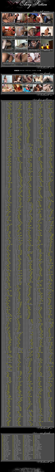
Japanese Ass (25, 349)
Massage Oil (35, 152)
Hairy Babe (25, 234)
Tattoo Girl (46, 249)
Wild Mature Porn (38, 449)
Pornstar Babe (36, 329)
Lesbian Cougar (26, 417)
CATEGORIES (34, 70)
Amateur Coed (5, 128)
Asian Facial (5, 236)
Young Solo (46, 419)
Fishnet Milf (25, 170)
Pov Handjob (35, 351)
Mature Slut (35, 192)
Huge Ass (25, 305)
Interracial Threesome (28, 348)
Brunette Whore (16, 207)
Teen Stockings (47, 308)
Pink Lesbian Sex (38, 446)
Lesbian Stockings (37, 127)
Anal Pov (4, 215)
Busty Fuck (15, 226)
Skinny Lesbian (47, 171)
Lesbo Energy (37, 435)
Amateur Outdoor (5, 163)
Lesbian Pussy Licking (38, 118)
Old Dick (35, 279)
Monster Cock (36, 251)
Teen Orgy (46, 293)
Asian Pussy (4, 253)
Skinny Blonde (47, 165)
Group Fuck (25, 226)
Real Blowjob (36, 396)
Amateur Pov (4, 165)
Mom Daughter (36, 241)
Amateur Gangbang (6, 147)
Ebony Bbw (15, 388)
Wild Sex (45, 393)
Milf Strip (35, 231)
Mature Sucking (36, 196)
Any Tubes (16, 435)
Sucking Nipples (47, 241)
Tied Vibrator (47, 327)
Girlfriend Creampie (27, 205)
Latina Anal (25, 378)
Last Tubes (17, 92)
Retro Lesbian (47, 104)
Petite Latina (36, 319)
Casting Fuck (15, 236)
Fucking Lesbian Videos (29, 449)
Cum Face (14, 319)
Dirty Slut (15, 368)
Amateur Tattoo (5, 180)
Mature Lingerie (36, 185)
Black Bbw (4, 393)
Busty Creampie (16, 224)
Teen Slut (46, 303)
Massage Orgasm (36, 153)
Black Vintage (16, 113)
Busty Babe (15, 217)
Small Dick (46, 187)
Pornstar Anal (36, 328)
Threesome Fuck (47, 324)
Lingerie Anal (36, 142)
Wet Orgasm (46, 367)
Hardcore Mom (25, 263)
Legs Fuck (25, 407)
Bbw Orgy (4, 299)
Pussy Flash (35, 382)
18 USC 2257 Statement (31, 469)
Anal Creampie (5, 205)
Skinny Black (46, 163)
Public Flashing (36, 373)
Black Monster (5, 412)
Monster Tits (36, 256)
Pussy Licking (36, 386)
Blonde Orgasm (16, 138)
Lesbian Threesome (37, 133)
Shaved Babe (46, 134)
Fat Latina (25, 133)
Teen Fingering (47, 279)
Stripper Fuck (47, 226)
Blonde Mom (15, 137)
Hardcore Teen (26, 268)
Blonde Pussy (15, 142)
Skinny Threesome (47, 180)
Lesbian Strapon (36, 128)
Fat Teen (25, 142)
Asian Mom (4, 248)
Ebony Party (15, 424)
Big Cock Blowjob (6, 356)
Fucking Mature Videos (29, 450)
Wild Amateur (46, 386)
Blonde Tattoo (16, 146)
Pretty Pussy (36, 367)
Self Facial (46, 123)
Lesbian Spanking (37, 124)
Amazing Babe (5, 187)
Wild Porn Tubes (7, 453)
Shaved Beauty (47, 137)
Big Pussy (4, 376)
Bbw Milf (4, 297)
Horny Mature (25, 293)
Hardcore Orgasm (26, 264)
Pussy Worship (36, 393)
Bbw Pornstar (5, 300)
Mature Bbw (35, 160)
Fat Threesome (26, 143)
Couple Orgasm (16, 307)
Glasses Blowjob (26, 210)
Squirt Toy (46, 220)
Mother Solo (35, 265)
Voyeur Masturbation (48, 363)
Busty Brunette (16, 221)
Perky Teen (35, 312)
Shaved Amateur (47, 132)
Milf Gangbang (36, 214)
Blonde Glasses (16, 131)
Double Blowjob (16, 377)
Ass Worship (4, 269)
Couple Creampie (16, 303)
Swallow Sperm (47, 245)
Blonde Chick (15, 124)
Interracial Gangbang (27, 336)
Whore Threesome (47, 381)
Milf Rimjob (35, 225)
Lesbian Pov (35, 117)
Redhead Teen (36, 420)
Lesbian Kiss (36, 103)
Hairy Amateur (26, 230)
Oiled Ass (35, 278)
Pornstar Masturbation (38, 338)
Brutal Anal (15, 209)
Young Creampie (47, 412)
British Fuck (15, 171)
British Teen (15, 172)
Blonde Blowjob (16, 123)
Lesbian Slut (36, 122)
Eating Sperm (15, 383)
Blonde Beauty (16, 121)
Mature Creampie (36, 170)
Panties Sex (35, 304)
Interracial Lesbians (27, 338)
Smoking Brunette (47, 195)
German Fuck (25, 190)
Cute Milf (15, 344)
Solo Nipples (46, 202)
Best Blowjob (5, 327)
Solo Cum (45, 197)
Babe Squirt (4, 279)
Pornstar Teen (36, 344)
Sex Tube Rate (17, 444)
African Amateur (5, 102)
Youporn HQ (6, 455)
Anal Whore (4, 222)
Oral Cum (35, 283)
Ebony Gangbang (16, 407)
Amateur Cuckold (5, 134)
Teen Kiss (46, 288)
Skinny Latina (47, 170)
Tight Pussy (46, 334)
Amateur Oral (5, 160)
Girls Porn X (37, 451)
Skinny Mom (46, 175)
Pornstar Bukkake (37, 332)
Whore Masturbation (48, 378)
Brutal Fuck (15, 211)
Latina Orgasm (26, 393)
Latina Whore (25, 405)
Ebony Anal (15, 386)
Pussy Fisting (36, 381)
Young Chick (46, 410)
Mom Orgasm (35, 245)
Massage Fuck (36, 151)
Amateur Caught (5, 124)
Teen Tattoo (46, 313)
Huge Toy (25, 318)
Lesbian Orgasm (36, 112)
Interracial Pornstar (27, 346)
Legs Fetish (25, 406)
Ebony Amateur (16, 385)
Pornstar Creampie (37, 334)
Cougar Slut (15, 300)
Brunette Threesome (17, 206)
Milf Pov (35, 224)
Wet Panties (46, 368)
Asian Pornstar (5, 250)
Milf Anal (35, 201)
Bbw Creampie (5, 285)
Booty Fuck (15, 160)
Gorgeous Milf (26, 220)
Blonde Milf (15, 136)
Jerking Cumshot (26, 358)
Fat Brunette (25, 129)
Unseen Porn (6, 451)
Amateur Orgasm (5, 161)
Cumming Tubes (27, 445)
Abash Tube (6, 456)
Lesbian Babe (25, 412)
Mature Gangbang (36, 176)
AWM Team (23, 469)
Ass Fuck (4, 265)
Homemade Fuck (26, 275)
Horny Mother (25, 297)
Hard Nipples (25, 256)
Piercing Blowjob (37, 323)
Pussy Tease (35, 392)
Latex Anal (25, 377)
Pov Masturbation (37, 352)
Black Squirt (15, 103)
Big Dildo (4, 372)
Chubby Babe (15, 256)
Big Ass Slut (5, 348)
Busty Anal (15, 215)
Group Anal (25, 224)
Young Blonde (46, 406)
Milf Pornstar (36, 222)
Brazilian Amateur (16, 162)
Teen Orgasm (46, 292)
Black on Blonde (16, 117)
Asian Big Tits (5, 231)
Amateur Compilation (6, 129)
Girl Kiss (25, 201)
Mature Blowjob (36, 165)
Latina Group (25, 386)
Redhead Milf (36, 416)
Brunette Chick (16, 182)
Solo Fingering (47, 200)
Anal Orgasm (4, 212)
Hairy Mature (25, 246)
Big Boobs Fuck (5, 352)
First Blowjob (26, 160)
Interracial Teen (26, 347)
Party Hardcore (36, 307)
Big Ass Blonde (5, 338)
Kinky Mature (25, 371)
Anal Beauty (4, 200)
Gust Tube (16, 436)
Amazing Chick (5, 190)
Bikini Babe (4, 386)
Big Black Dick (5, 351)
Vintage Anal (46, 346)
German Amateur (26, 186)
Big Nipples (4, 373)
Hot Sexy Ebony (27, 439)
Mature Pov (35, 191)
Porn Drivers (48, 92)
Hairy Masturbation (27, 245)
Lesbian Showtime (27, 458)
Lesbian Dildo (26, 419)
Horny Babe (25, 283)
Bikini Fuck (4, 387)
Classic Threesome (16, 275)
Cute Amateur (15, 336)
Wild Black (46, 388)
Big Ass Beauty (5, 337)
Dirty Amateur (16, 358)
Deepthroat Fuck (16, 351)
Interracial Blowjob (27, 323)
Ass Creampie (5, 261)
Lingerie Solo (36, 143)
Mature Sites (37, 445)
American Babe (5, 195)
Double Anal (15, 376)
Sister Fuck (46, 157)
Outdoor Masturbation (37, 298)
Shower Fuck (46, 153)
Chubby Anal (15, 255)
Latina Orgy (25, 395)
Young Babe (46, 402)
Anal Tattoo (4, 219)
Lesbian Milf (36, 108)
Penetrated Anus (36, 308)
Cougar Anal (15, 297)
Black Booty (4, 397)
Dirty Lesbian (16, 366)
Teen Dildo (46, 273)
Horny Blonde (25, 285)
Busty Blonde (15, 220)
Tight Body (46, 332)
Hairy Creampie (26, 240)
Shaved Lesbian (47, 146)
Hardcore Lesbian (26, 261)
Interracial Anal (26, 319)
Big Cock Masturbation (7, 362)
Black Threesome (16, 109)
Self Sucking (46, 124)
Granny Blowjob (26, 221)
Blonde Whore (15, 148)
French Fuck (25, 181)
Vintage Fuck (46, 351)
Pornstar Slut (36, 343)
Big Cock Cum (5, 358)
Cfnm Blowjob (15, 239)
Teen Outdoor (46, 294)
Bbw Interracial (5, 290)
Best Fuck (4, 329)
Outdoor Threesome (37, 300)
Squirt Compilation (48, 217)
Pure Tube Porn (17, 441)
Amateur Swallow (5, 177)
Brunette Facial (16, 187)
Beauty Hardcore (5, 318)
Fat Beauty (25, 127)
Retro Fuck (46, 103)
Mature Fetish (36, 173)
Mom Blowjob (35, 240)
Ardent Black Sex (17, 449)
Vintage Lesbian (47, 352)
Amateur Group (5, 148)
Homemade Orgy (26, 279)
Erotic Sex (25, 112)
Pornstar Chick (36, 333)
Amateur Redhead (5, 166)
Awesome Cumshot (5, 270)
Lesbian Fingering (27, 424)
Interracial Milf (26, 339)
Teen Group (46, 285)
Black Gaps (16, 451)
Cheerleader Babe (16, 250)
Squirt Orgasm (47, 219)
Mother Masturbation (37, 261)
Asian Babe (4, 229)
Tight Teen (46, 336)
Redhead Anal (36, 406)
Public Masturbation (37, 376)
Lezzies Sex (37, 441)
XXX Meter (37, 450)
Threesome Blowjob (47, 322)
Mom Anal (35, 239)
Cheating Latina (16, 244)
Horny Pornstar (26, 298)
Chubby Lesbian (16, 263)
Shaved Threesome (47, 152)
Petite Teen (35, 322)
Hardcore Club (26, 259)
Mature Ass (35, 158)
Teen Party (46, 295)
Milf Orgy (35, 221)
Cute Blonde (15, 338)
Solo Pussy (46, 205)
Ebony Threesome (26, 108)
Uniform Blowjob (47, 342)
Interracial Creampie (27, 327)
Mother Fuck (35, 260)
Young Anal (46, 400)
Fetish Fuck (25, 151)
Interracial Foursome (27, 333)
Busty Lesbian (16, 229)
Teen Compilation (47, 265)
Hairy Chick (25, 239)
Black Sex (4, 422)
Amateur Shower (5, 168)
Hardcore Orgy (26, 265)
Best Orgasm (4, 332)
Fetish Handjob (26, 152)
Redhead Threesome (37, 421)
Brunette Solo (16, 201)
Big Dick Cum (5, 368)
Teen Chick (46, 264)
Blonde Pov (15, 141)
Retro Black (35, 422)
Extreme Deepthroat (27, 114)
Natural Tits (36, 273)
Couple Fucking (16, 304)
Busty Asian (15, 216)
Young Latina (46, 415)
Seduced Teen (46, 122)
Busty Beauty (15, 219)
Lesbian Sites (27, 459)
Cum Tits (14, 331)
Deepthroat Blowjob (17, 348)
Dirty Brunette (16, 362)
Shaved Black (46, 138)
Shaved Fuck (46, 143)
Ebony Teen (25, 107)
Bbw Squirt (4, 305)
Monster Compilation (37, 253)
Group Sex (25, 229)
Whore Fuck (46, 377)
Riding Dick (46, 113)
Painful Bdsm (36, 302)
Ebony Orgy (15, 422)
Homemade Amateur (26, 269)
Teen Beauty (46, 258)
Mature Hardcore (36, 180)
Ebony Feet (15, 402)
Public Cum (35, 371)
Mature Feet (35, 172)
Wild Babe (46, 387)
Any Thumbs (6, 459)
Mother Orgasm (36, 263)
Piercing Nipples (37, 324)
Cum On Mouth (15, 324)
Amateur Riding (5, 167)
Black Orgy (4, 415)
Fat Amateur (25, 122)
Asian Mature (5, 245)
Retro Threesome (47, 108)
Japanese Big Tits (27, 351)
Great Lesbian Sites (28, 454)
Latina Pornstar (26, 396)
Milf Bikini (35, 204)
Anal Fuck (4, 210)
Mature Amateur (36, 156)
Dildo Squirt (15, 357)
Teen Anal (46, 253)
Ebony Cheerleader (16, 395)
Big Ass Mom (4, 347)
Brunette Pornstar (16, 196)
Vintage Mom (46, 357)
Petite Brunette (36, 317)
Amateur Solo (5, 171)
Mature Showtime (38, 444)
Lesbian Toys (36, 136)
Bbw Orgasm (4, 298)
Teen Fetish (46, 278)
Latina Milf (25, 391)
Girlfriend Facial (27, 206)
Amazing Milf (5, 192)
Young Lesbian (47, 416)
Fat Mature (25, 136)
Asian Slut (4, 255)
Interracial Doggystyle (28, 331)
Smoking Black (47, 192)
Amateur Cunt (5, 137)
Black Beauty (5, 395)
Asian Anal (4, 226)
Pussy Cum (35, 380)
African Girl (5, 107)
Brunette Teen (16, 205)
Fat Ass (24, 124)
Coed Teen (15, 290)
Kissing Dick (25, 375)
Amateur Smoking (5, 170)
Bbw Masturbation (6, 295)
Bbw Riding (4, 303)
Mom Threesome (36, 249)
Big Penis (4, 375)
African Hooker (5, 108)
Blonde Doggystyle (16, 127)
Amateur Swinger (5, 178)
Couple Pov (15, 308)
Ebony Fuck (15, 405)
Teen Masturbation (47, 290)
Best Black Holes (17, 450)
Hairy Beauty (25, 235)
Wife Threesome (47, 385)
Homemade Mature (26, 278)
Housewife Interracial (28, 304)
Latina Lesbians (26, 388)
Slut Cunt (46, 185)
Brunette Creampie (16, 185)
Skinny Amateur (47, 160)
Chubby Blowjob (16, 259)
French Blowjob (26, 180)
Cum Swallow (15, 329)
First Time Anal (26, 165)
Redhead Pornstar (37, 417)
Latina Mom (25, 392)
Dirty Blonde (15, 361)
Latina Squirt (26, 401)
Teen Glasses (46, 284)
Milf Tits (35, 236)
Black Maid (4, 407)
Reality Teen (36, 405)
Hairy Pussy (25, 249)
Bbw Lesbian (4, 293)
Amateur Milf (5, 156)
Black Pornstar (5, 417)
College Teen (15, 295)
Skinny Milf (46, 173)
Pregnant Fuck (36, 361)
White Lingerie (47, 373)
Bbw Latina (4, 292)
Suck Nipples (46, 230)
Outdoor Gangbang (37, 295)
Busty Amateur (16, 214)
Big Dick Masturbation (7, 371)
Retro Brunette (47, 102)
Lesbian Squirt (36, 126)
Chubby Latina (16, 261)
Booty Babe (15, 158)
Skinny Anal (46, 161)
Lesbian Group (36, 102)
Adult (5, 458)
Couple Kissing (16, 305)
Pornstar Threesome (37, 346)
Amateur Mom (4, 157)
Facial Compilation (27, 117)
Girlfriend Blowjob (27, 204)
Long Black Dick (36, 147)
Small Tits (46, 190)
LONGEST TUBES (28, 70)
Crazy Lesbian (16, 313)
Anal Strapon (5, 217)
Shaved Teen (46, 151)
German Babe (25, 187)
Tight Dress (46, 333)
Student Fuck (46, 229)
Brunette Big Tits (16, 177)
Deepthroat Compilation (18, 349)
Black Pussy (4, 421)
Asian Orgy (4, 249)
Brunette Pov (15, 197)
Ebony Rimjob (25, 102)
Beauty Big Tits (5, 314)
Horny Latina (25, 292)
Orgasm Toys (35, 289)
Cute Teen (15, 346)
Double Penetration (17, 381)
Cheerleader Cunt (16, 251)
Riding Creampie (47, 112)
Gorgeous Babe (26, 215)
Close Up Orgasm (16, 283)
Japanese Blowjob (26, 352)
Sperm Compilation (47, 210)
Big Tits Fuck (5, 380)
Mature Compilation (37, 168)
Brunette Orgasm (16, 195)
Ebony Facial (15, 401)
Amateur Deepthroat (6, 138)
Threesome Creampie (48, 323)
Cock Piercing (16, 288)
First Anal (25, 158)
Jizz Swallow (25, 363)
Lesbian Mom (35, 109)
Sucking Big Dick (47, 235)
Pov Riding (35, 356)
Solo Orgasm (46, 204)
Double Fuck (15, 380)
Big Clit (4, 353)
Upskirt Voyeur (47, 343)
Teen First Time (47, 280)
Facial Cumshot (26, 118)
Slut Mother (46, 186)
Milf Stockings (36, 230)
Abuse (38, 469)
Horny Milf (25, 294)
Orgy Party (35, 290)
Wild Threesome (47, 397)
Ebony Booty (15, 392)
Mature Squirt (36, 195)
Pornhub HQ (28, 92)
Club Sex (14, 285)
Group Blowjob (26, 225)
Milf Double (35, 210)
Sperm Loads (46, 215)
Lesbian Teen (36, 132)
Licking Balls (36, 141)
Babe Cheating (5, 275)
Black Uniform (16, 112)
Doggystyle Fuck (16, 373)
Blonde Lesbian (16, 133)
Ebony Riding (15, 425)
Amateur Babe (5, 117)
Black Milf (4, 410)
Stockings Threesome (48, 225)
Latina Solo (25, 400)
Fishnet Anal (25, 167)
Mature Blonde (36, 163)
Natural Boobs (36, 268)
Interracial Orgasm (27, 342)
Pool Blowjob (36, 327)
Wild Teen (46, 396)
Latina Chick (25, 382)
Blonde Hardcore (16, 132)
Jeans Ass (25, 357)
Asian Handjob (5, 240)
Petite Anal (35, 313)
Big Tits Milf (5, 382)
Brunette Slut (16, 200)
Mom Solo (35, 246)
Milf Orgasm (35, 220)
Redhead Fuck (36, 412)
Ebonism (15, 455)
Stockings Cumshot (47, 221)
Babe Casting (5, 274)
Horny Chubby (25, 288)
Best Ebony (4, 328)
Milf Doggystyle (36, 209)
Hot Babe (25, 302)
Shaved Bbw (46, 136)
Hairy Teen (25, 250)
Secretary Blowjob (47, 121)
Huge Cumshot (25, 309)
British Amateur (16, 168)
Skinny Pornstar (47, 176)
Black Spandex (16, 102)
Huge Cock (25, 308)
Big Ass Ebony (5, 342)
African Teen (5, 112)
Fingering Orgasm (26, 156)
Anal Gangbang (5, 211)
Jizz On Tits (25, 362)
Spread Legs (46, 216)
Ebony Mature (15, 417)
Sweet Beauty (46, 246)
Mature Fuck (35, 175)
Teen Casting (46, 261)
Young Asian (46, 401)
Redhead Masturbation (37, 415)
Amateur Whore (5, 185)
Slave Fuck (46, 182)
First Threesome (26, 163)
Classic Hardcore (16, 273)
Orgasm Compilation (37, 288)
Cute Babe (15, 337)
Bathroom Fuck (5, 280)
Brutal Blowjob (16, 210)
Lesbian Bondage (26, 415)
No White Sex (27, 444)
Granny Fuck (25, 222)
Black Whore (15, 114)
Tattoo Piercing (47, 251)
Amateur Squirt (5, 172)
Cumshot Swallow (16, 333)
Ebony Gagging (16, 406)
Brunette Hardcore (16, 190)
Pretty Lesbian (36, 366)
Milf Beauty (35, 202)
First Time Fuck (26, 166)
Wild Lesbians (47, 391)
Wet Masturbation (47, 366)
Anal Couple (4, 204)
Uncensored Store (7, 450)
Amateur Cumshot (5, 136)
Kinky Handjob (26, 368)
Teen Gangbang (47, 283)
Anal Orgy (4, 214)
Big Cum (3, 363)
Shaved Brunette (47, 141)
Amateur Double (5, 142)
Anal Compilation (6, 202)
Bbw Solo (4, 304)
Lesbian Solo (36, 123)
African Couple (5, 104)
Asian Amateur (5, 225)
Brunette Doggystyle (17, 186)
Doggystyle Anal (16, 372)
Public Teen (35, 378)
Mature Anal (35, 157)
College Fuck (15, 292)
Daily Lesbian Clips (28, 446)
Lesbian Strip (36, 129)
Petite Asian (36, 314)
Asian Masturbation (6, 244)
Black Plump (4, 416)
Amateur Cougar (5, 131)
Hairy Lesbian (26, 244)
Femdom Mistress (26, 147)
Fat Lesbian (25, 134)
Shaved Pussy (46, 148)
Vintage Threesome (47, 362)
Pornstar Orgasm (36, 339)
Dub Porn (48, 83)
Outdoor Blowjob (36, 293)
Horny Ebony (25, 290)
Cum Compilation (16, 317)
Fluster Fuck (7, 92)
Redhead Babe (36, 407)
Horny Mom (25, 295)
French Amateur (26, 178)
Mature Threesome (37, 197)
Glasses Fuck (25, 212)
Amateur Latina (5, 153)
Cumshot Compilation (17, 332)
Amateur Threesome (6, 182)
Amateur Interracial (6, 152)
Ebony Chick (15, 396)
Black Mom (4, 411)
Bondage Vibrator (16, 156)
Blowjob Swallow (16, 152)
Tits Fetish (46, 338)
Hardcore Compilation (27, 260)
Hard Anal (25, 254)
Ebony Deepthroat (16, 400)
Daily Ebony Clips (18, 453)
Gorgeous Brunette (27, 217)
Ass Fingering (5, 263)
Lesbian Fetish (26, 422)
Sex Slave (46, 128)
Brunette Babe (16, 175)
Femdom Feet (25, 146)
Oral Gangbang (36, 285)
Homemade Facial (26, 273)
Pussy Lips (35, 387)
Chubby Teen (15, 269)
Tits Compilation (47, 337)
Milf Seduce (35, 226)
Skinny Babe (46, 162)
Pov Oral (35, 353)
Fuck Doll (25, 182)
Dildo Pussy (15, 356)
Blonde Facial (16, 128)
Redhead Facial (36, 411)
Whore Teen (46, 380)
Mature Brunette (36, 166)
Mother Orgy (35, 264)
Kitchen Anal (25, 376)
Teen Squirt (46, 307)
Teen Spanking (47, 305)
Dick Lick (15, 353)
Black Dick (4, 402)
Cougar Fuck (15, 298)
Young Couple (46, 411)
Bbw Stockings (5, 307)
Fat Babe (25, 126)
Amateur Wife (5, 186)
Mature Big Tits (36, 162)
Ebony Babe (15, 387)
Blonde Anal (15, 118)
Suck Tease (46, 231)
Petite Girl (35, 318)
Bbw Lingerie (5, 294)
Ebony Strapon (26, 104)
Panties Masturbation (37, 303)
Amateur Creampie (6, 133)
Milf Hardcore (36, 216)
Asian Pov (4, 251)
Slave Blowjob (47, 181)
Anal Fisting (5, 209)
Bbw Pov (3, 302)
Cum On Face (15, 323)
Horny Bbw (25, 284)
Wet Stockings (47, 371)
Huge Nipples (25, 314)
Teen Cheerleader (47, 263)
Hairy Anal (25, 231)
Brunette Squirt (16, 202)
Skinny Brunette (47, 167)
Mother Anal (35, 258)
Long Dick (35, 148)
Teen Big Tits (47, 259)
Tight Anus (46, 329)
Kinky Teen (25, 372)
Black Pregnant (5, 420)
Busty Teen (15, 234)
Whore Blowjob (47, 376)
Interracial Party (27, 344)
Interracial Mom (26, 341)
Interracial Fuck (26, 334)
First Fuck (25, 161)
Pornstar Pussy (36, 342)
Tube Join (17, 83)
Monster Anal (36, 250)
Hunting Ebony (27, 441)
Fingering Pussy (26, 157)
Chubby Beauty (16, 258)
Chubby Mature (16, 264)
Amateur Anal (5, 114)
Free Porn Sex (37, 455)
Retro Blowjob (36, 425)
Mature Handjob (36, 178)
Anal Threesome (5, 220)
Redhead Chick (36, 410)
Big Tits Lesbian (6, 381)
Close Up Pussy (16, 284)
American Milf (5, 197)
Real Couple (35, 400)
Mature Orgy (35, 190)
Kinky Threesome (26, 373)
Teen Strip (46, 309)
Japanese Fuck (26, 353)
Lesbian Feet (25, 421)
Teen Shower (46, 302)
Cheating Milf (16, 245)
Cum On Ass (15, 322)
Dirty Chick (15, 363)
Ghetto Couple (26, 195)
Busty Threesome (16, 235)
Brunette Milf (16, 192)
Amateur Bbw (4, 118)
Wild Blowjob (46, 390)
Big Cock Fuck (5, 361)
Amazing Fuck (5, 191)
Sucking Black (47, 236)
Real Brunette (36, 397)
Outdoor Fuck (36, 294)
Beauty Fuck (4, 317)
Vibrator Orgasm (47, 344)
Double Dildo (15, 378)
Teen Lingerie (47, 289)
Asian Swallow (5, 258)
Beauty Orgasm (5, 319)
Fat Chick (25, 131)
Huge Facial (25, 313)
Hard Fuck (25, 255)
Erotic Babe (25, 109)
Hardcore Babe (26, 258)
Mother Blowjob (36, 259)
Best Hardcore (5, 331)
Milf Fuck (35, 212)
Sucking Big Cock (47, 234)
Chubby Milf (15, 265)
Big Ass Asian (5, 334)
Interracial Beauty (27, 322)
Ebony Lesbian (16, 415)
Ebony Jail (15, 411)
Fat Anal (25, 123)
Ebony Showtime (27, 436)
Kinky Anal (25, 366)
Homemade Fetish (26, 274)
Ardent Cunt (28, 83)
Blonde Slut (15, 143)
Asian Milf (4, 246)
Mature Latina (36, 182)
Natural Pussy (36, 270)
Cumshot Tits (15, 334)
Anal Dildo (4, 206)
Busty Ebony (15, 225)
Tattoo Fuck (46, 248)
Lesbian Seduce (36, 119)
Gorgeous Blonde (26, 216)
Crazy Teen (15, 314)
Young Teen (46, 420)
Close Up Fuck (16, 280)
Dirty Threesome (16, 371)
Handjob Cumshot (26, 253)
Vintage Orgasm (47, 358)
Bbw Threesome (5, 309)
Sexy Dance (46, 131)
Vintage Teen (46, 361)
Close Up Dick (16, 279)
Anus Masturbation (6, 224)
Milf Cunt (35, 207)
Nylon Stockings (36, 275)
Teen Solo (46, 304)
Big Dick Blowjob (6, 366)
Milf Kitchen (36, 217)
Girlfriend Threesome (27, 209)
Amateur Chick (5, 127)
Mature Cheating (36, 167)
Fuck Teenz (26, 453)
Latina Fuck (25, 385)
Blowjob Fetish (16, 151)
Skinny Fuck (46, 168)
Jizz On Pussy (26, 361)
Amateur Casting (5, 123)
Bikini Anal (4, 385)
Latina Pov (25, 397)
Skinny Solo (46, 177)
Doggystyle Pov (16, 375)
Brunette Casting (16, 181)
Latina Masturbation (27, 390)
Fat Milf (25, 137)
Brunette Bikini (16, 178)
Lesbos (36, 439)
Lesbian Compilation (27, 416)
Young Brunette (47, 407)
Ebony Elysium (17, 458)
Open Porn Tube (38, 458)
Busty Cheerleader (16, 222)
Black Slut (4, 424)
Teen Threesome (47, 314)
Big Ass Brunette (6, 339)
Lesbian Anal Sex (26, 410)
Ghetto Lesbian (26, 197)
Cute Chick (15, 341)
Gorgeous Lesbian (26, 219)
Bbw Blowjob (4, 283)
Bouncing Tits (16, 161)
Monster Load (36, 254)
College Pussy (16, 294)
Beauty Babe (4, 313)
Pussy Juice (35, 385)
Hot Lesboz (26, 455)
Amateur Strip (5, 175)
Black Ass (4, 391)
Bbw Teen (4, 308)
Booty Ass (15, 157)
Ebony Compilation (16, 397)
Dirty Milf (15, 367)
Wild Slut (46, 395)
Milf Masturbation (37, 219)
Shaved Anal (46, 133)
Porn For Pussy (38, 453)
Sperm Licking (47, 214)
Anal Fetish (4, 207)
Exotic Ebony (25, 113)
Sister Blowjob (47, 156)
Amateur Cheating (6, 126)
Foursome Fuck (26, 177)
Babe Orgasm (4, 278)
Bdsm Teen (4, 312)
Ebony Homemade (16, 410)
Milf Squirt (35, 229)
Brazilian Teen (16, 167)
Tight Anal (46, 328)
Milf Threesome (36, 235)
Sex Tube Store (17, 445)
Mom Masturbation (37, 244)
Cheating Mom (15, 246)
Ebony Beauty (15, 390)
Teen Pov (45, 298)
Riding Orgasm (47, 117)
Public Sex (35, 377)
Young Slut (46, 417)
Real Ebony (35, 401)
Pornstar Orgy (36, 341)
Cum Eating (15, 318)
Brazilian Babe (16, 165)
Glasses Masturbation (27, 214)
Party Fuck (35, 305)
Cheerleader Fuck (16, 253)
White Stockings (47, 375)
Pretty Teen (35, 368)
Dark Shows (16, 454)
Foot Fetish (25, 173)
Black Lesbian (5, 406)
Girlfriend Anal (26, 202)
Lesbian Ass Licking (27, 411)
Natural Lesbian (36, 269)
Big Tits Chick (5, 378)
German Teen (25, 191)
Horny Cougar (25, 289)
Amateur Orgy (5, 162)
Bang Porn (38, 83)
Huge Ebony (25, 312)
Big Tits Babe (5, 377)
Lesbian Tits (36, 134)
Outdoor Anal (36, 292)
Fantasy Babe (25, 119)
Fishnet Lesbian (26, 168)
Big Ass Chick (5, 341)
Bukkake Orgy (15, 212)
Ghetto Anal (25, 192)
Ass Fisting (4, 264)
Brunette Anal (16, 173)
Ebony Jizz (15, 412)
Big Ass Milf (5, 346)
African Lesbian (5, 109)
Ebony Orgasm (15, 421)
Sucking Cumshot (47, 239)
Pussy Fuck (35, 383)
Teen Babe (46, 255)
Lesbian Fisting (26, 425)
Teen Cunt (46, 269)
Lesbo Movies (37, 436)
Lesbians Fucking (37, 138)
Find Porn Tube (38, 456)
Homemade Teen (26, 280)
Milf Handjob (36, 215)
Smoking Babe (46, 191)
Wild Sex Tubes (7, 454)
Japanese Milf (26, 356)
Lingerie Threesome (37, 146)
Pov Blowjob (35, 347)
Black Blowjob (5, 396)
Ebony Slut (25, 103)
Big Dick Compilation (6, 367)
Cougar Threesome (16, 302)
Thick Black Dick (47, 319)
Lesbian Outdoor (36, 114)
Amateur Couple (5, 132)
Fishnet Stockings (27, 171)
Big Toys (4, 383)
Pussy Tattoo (36, 391)
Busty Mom (15, 231)
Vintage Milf (46, 356)
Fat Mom (24, 138)
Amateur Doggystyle (6, 141)
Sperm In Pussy (47, 212)
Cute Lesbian (15, 343)
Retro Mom (46, 107)
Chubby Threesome (16, 270)
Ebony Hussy (26, 435)
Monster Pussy (36, 255)
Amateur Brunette (6, 122)
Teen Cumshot (46, 268)
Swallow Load (46, 244)
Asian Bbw (4, 230)
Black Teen (15, 108)
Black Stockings (16, 104)
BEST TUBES (17, 70)
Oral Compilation (37, 280)
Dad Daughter (15, 347)
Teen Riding (46, 300)
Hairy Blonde (25, 236)
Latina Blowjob (26, 381)
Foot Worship (25, 175)
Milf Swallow (36, 234)
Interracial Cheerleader (28, 324)
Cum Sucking (15, 328)
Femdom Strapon (26, 148)
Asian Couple (5, 235)
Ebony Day (16, 456)
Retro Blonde (36, 424)
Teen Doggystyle (47, 274)
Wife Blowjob (46, 383)
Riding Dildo (46, 114)
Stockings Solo (47, 224)
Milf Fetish (35, 211)
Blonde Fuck (15, 129)
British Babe (15, 170)
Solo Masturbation (47, 201)
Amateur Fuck (5, 146)
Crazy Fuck (15, 312)
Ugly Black (46, 341)
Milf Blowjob (36, 205)
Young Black (46, 405)
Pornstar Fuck (36, 336)
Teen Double (46, 275)
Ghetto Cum (25, 196)
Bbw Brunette (5, 284)
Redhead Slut (36, 419)
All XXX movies (7, 83)
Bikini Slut (4, 388)
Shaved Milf (46, 147)
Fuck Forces (38, 92)
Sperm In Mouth (47, 211)
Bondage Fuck (15, 153)
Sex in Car (46, 129)
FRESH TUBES (22, 70)
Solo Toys (46, 207)
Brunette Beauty (16, 176)
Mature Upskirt (36, 200)
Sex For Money (47, 126)
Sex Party (46, 127)
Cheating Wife (16, 249)
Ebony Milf (15, 419)
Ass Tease (4, 268)
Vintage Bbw (46, 348)
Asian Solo (4, 256)
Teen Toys (46, 317)
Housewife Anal (26, 303)
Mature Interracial (37, 181)
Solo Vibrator (47, 209)
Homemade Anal (26, 270)
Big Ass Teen (5, 349)
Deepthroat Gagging (17, 352)
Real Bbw (35, 395)
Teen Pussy (46, 299)
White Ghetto (46, 372)
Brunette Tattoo (16, 204)
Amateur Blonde (5, 119)
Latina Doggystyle (27, 383)
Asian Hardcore (5, 241)
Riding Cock (46, 109)
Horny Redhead (26, 299)
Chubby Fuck (15, 260)
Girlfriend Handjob (27, 207)
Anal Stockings (5, 216)
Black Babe (4, 392)
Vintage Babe (46, 347)
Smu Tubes (16, 446)
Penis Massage (36, 309)
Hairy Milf (25, 248)
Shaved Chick (46, 142)
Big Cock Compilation (6, 357)
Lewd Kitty (37, 440)
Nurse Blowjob (36, 274)
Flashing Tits (26, 172)
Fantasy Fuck (25, 121)
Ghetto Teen (25, 200)
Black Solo (4, 425)
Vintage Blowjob (47, 349)
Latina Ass (25, 380)
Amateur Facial (5, 143)
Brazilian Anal (16, 163)
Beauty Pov (4, 322)
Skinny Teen (46, 178)
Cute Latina (15, 342)
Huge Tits (25, 317)
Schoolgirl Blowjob (48, 119)
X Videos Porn (37, 454)
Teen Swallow (46, 312)
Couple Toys (15, 309)
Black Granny (5, 405)
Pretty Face (35, 363)
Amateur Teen (5, 181)
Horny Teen (25, 300)
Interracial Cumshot (27, 328)
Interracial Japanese (27, 337)
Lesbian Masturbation (37, 107)
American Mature (5, 196)
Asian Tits (4, 260)
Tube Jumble (6, 449)
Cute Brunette (16, 339)
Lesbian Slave (36, 121)
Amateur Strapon (5, 173)
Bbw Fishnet (4, 288)
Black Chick (4, 400)
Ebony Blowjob (16, 391)
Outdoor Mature (36, 299)
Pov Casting (35, 348)
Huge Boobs (25, 307)
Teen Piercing (47, 297)
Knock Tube (16, 439)
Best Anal (4, 324)
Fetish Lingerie (26, 153)
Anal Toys (4, 221)
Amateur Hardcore (6, 151)
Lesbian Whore (36, 137)
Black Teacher (16, 107)
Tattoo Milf (46, 250)
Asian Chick (4, 234)
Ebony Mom (15, 420)
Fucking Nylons (27, 451)
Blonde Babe (15, 119)
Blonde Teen (15, 147)
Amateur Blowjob (5, 121)
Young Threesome (47, 421)
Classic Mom (15, 274)
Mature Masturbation (37, 186)
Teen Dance (46, 270)
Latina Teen (25, 402)
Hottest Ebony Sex (28, 440)
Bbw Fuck (4, 289)
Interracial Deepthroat (28, 329)
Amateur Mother (5, 158)
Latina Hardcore (26, 387)
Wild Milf (46, 392)
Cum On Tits (15, 327)
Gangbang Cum (25, 185)
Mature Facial (36, 171)
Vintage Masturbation (48, 353)
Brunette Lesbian (16, 191)
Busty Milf (15, 230)
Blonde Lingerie (16, 134)
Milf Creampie (36, 206)
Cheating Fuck (16, 241)
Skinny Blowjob (47, 166)
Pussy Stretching (37, 390)
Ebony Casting (16, 393)
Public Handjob (36, 375)
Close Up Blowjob (16, 278)
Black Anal (4, 390)
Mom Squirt (35, 248)
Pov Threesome (36, 358)
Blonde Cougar (16, 126)
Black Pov (4, 419)
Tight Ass (46, 331)
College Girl (15, 293)
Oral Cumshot (36, 284)
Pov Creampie (36, 349)
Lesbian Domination (27, 420)
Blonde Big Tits (16, 122)
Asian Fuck (4, 239)
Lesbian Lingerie (37, 104)
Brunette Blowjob (16, 180)
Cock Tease (15, 289)
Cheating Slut (16, 248)
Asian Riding (5, 254)
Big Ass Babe (5, 336)
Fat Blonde (25, 128)
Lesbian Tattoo (36, 131)
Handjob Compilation (27, 251)
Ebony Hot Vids (17, 459)
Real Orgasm (35, 402)
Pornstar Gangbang (37, 337)
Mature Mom (35, 187)
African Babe (5, 103)
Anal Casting (5, 201)
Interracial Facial (27, 332)
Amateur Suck (5, 176)
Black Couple (5, 401)
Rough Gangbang (47, 118)
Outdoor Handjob (36, 297)
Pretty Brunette (36, 362)
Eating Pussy (15, 382)
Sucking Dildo (47, 240)
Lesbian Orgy (36, 113)
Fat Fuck (25, 132)
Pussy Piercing (36, 388)
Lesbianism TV (27, 456)
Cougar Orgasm (16, 299)
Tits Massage (46, 339)
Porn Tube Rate (17, 440)
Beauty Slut (4, 323)
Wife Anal (46, 382)
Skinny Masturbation (48, 172)
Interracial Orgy (26, 343)
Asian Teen (4, 259)
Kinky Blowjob (26, 367)
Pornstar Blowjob (37, 331)
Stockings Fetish (47, 222)
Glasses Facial (26, 211)
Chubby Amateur (16, 254)
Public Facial (36, 372)
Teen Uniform (46, 318)
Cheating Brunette (16, 240)
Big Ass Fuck (5, 343)
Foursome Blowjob (26, 176)
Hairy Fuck (25, 241)
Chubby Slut (15, 268)
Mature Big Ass (36, 161)
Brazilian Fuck (16, 166)
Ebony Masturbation (17, 416)
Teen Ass (45, 254)
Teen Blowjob (46, 260)
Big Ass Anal (5, 333)
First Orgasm (25, 162)
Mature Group (36, 177)
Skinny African (47, 158)
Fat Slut (25, 141)
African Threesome (6, 113)
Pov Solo (35, 357)
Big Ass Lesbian (5, 344)
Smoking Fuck (46, 196)
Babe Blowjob (5, 273)
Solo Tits (46, 206)
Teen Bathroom (47, 256)
